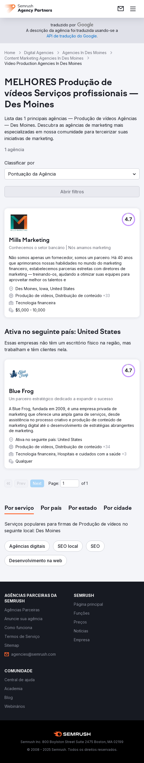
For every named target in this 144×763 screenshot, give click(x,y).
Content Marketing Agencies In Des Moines (44, 58)
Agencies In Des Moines (84, 52)
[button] (72, 173)
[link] (120, 8)
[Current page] (69, 483)
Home (9, 52)
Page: (54, 483)
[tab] (19, 508)
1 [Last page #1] (87, 483)
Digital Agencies (39, 52)
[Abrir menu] (133, 8)
